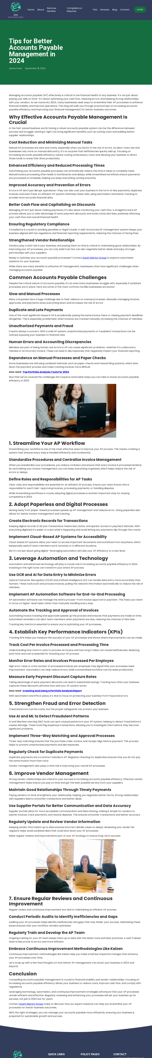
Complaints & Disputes (74, 10)
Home (31, 9)
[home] (16, 9)
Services (104, 9)
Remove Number (51, 10)
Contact (125, 9)
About (40, 9)
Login (140, 9)
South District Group (94, 257)
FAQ (95, 9)
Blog (114, 9)
